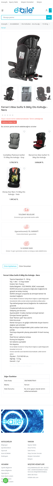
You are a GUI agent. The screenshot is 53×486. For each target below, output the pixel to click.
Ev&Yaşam (4, 456)
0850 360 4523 (32, 475)
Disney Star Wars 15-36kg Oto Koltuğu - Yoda (14, 193)
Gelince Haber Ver (9, 122)
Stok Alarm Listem (7, 476)
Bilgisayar (4, 445)
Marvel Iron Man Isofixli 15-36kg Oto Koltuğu (39, 156)
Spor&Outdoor (6, 448)
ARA (48, 17)
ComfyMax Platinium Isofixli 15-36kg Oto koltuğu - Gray (14, 156)
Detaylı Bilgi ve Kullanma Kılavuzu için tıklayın (27, 363)
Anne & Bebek (6, 453)
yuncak (4, 450)
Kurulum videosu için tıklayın (20, 366)
